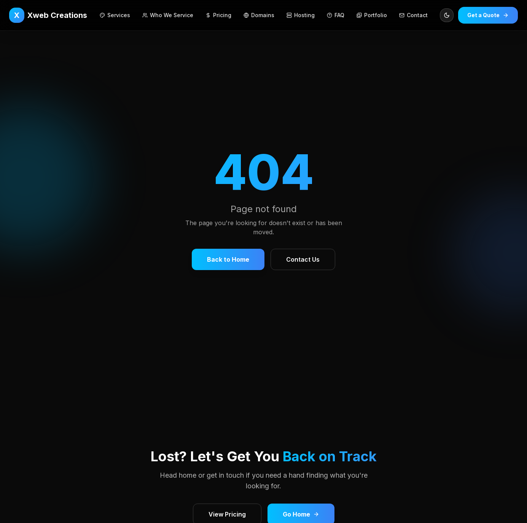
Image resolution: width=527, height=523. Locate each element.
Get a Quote (488, 15)
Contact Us (303, 259)
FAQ (335, 15)
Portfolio (372, 15)
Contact (413, 15)
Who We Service (167, 15)
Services (115, 15)
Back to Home (228, 259)
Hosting (301, 15)
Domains (259, 15)
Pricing (218, 15)
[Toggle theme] (447, 15)
